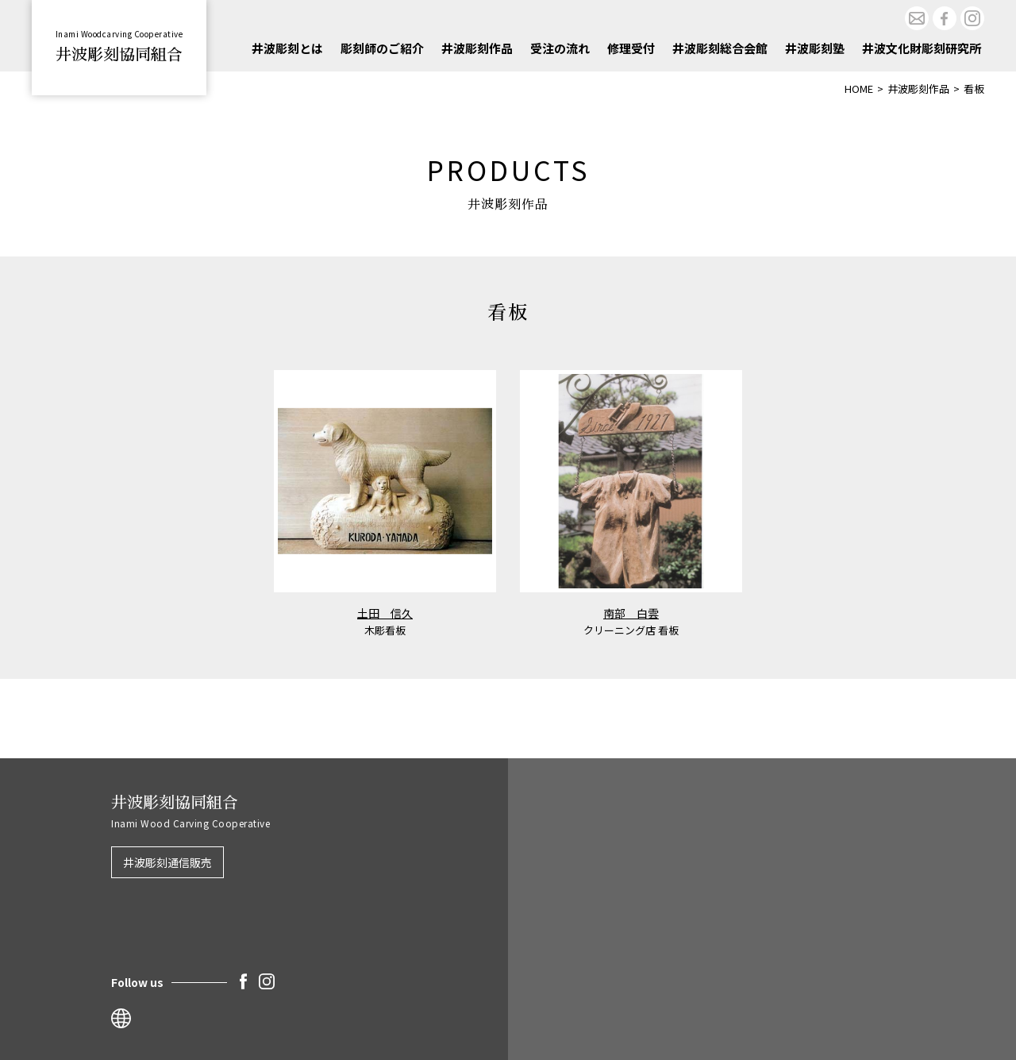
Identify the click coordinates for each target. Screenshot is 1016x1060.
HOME (859, 88)
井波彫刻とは (287, 48)
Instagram (972, 18)
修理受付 (631, 48)
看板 (974, 88)
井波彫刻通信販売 (167, 862)
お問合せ (917, 18)
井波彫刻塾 (815, 48)
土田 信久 (385, 613)
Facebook (944, 18)
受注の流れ (560, 48)
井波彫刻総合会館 (720, 48)
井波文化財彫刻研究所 (921, 48)
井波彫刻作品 (477, 48)
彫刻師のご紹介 (382, 48)
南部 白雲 (631, 613)
